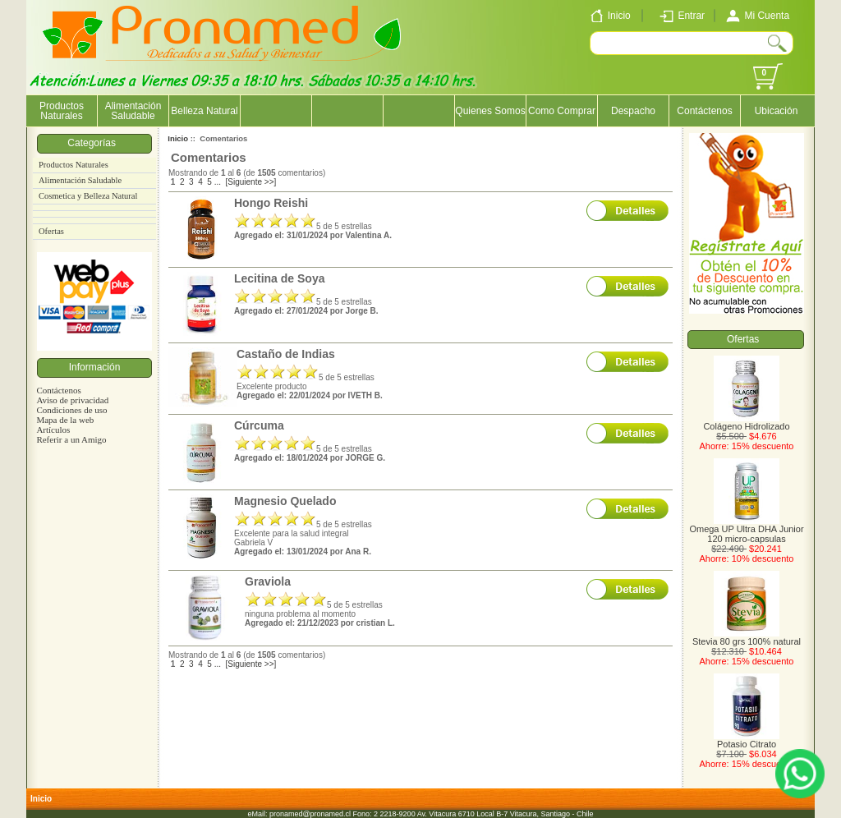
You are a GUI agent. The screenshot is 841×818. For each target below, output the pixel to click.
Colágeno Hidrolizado (746, 422)
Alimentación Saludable (133, 111)
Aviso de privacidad (72, 400)
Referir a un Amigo (71, 439)
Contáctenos (704, 111)
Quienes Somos (490, 111)
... (217, 181)
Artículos (53, 429)
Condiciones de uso (71, 410)
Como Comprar (561, 111)
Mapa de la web (65, 420)
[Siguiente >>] (251, 181)
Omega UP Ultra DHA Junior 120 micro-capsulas (746, 530)
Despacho (633, 111)
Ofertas (51, 231)
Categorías (94, 143)
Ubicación (776, 111)
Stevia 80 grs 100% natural (746, 637)
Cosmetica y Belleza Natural (88, 195)
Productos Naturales (61, 111)
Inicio (178, 138)
